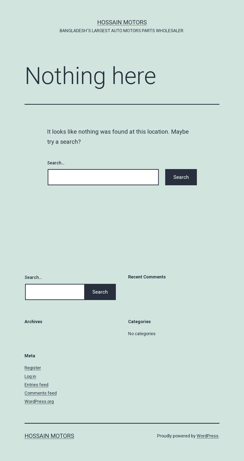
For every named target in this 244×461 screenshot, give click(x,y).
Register (33, 367)
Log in (30, 376)
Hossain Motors (122, 22)
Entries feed (36, 384)
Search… (55, 162)
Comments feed (41, 393)
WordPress (207, 435)
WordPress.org (39, 401)
